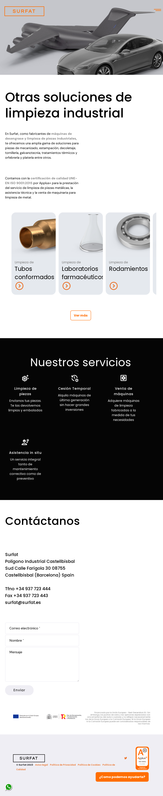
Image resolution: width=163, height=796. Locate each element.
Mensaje (42, 664)
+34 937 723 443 (30, 596)
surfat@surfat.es (23, 602)
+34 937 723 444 (33, 589)
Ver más (81, 315)
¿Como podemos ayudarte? (122, 777)
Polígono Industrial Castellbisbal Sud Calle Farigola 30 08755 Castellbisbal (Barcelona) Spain (40, 568)
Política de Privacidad (63, 764)
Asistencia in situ (25, 452)
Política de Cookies (89, 764)
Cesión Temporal (74, 388)
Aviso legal (41, 764)
